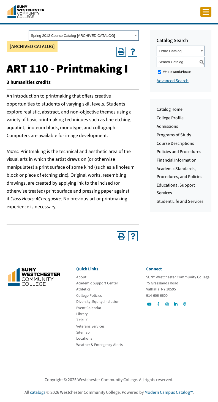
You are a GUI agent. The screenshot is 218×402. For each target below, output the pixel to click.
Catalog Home (169, 109)
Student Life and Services (180, 201)
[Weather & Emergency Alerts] (99, 345)
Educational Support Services (176, 189)
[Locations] (84, 338)
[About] (81, 277)
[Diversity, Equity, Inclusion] (97, 301)
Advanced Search (173, 81)
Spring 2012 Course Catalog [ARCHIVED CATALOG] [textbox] (73, 36)
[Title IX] (82, 320)
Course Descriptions (175, 143)
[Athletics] (83, 289)
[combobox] (84, 35)
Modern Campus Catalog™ (169, 392)
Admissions (167, 126)
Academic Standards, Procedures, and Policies (179, 173)
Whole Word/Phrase (177, 72)
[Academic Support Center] (97, 283)
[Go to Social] (149, 304)
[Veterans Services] (90, 326)
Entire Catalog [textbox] (170, 51)
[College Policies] (89, 295)
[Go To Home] (26, 11)
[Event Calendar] (88, 308)
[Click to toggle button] (205, 12)
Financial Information (177, 160)
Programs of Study (174, 135)
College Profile (170, 118)
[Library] (82, 314)
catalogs (37, 392)
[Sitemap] (83, 332)
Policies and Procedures (179, 152)
